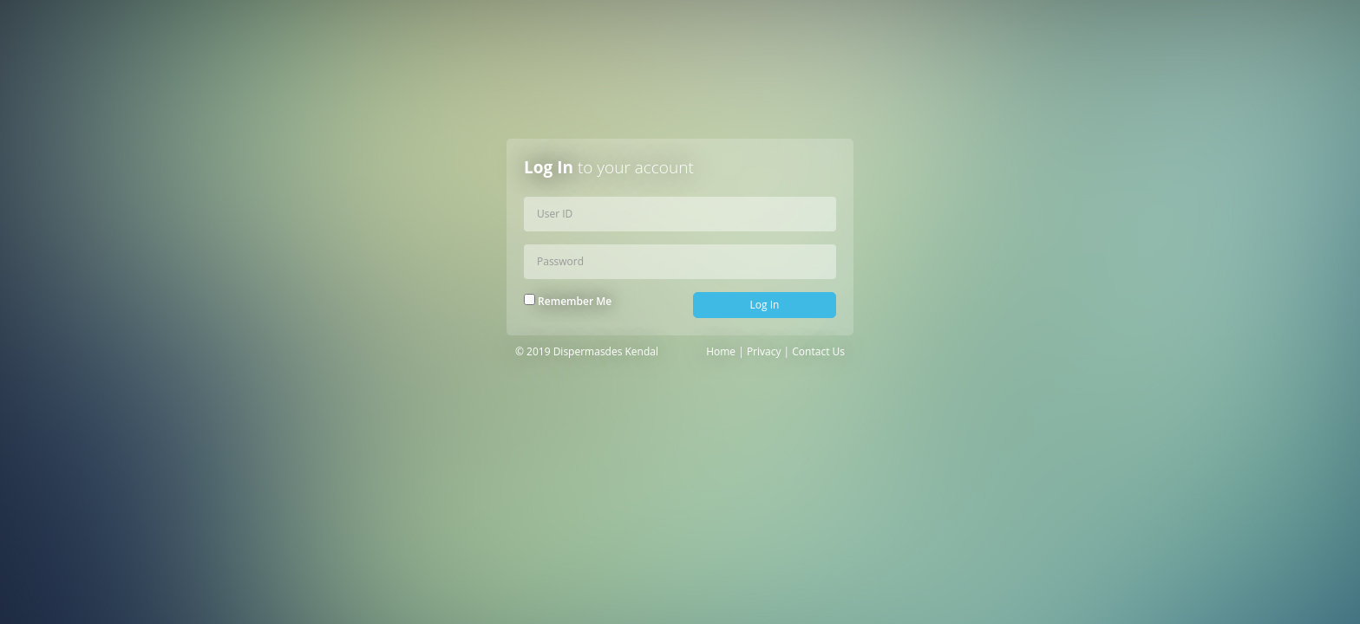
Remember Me (567, 301)
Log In (765, 304)
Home (721, 351)
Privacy (764, 351)
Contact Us (818, 351)
